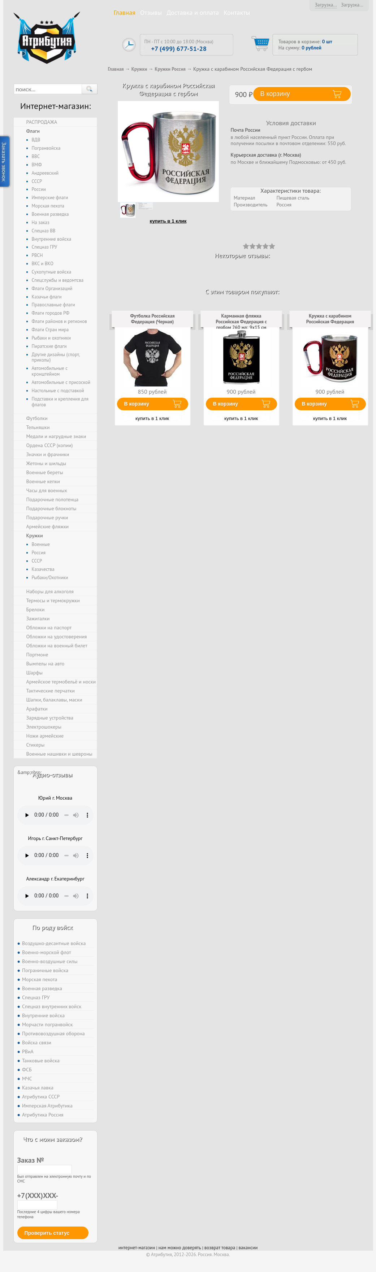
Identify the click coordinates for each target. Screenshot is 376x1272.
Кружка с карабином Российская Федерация (330, 319)
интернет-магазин (136, 1248)
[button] (90, 89)
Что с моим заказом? (52, 1139)
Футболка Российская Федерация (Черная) (152, 319)
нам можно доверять (179, 1248)
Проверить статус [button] (47, 1233)
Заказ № (44, 1164)
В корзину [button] (275, 93)
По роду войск (52, 927)
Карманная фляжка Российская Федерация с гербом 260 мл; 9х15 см (241, 322)
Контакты (237, 12)
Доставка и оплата (193, 12)
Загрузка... (326, 4)
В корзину (137, 404)
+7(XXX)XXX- (37, 1200)
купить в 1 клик (168, 221)
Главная (124, 12)
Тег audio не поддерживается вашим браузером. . (55, 815)
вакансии (248, 1248)
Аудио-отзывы (53, 774)
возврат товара (219, 1248)
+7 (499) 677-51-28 (178, 48)
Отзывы (151, 12)
